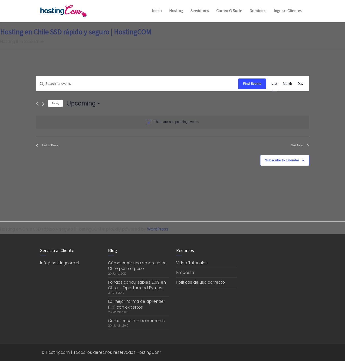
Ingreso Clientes (288, 10)
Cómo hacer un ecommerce (136, 321)
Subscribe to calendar (282, 160)
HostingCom (149, 352)
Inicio (157, 10)
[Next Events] (43, 104)
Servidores (199, 10)
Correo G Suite (229, 10)
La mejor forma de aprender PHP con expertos (136, 304)
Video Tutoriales (191, 263)
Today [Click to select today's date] (55, 103)
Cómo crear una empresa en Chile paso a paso (137, 265)
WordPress (157, 229)
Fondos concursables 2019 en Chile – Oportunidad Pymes (137, 285)
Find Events (252, 83)
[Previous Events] (37, 104)
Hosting (176, 10)
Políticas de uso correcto (200, 282)
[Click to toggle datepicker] (83, 103)
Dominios (258, 10)
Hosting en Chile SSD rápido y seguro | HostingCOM (75, 31)
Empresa (185, 272)
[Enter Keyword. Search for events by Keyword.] (137, 83)
